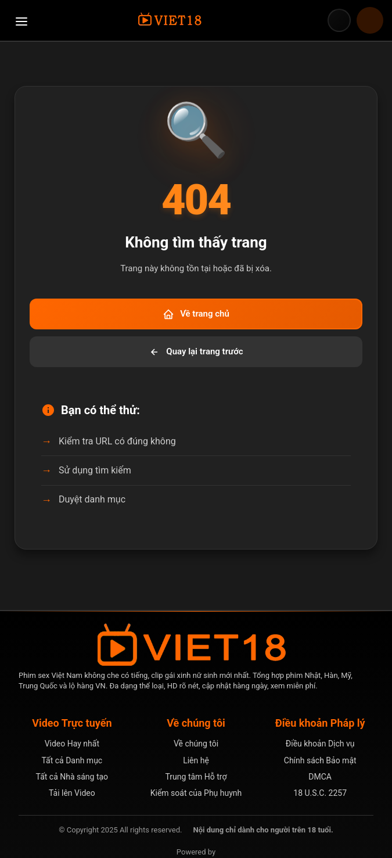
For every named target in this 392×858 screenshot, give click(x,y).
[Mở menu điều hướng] (21, 20)
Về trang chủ (196, 314)
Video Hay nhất (72, 743)
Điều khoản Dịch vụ (320, 743)
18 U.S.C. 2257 (320, 793)
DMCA (320, 776)
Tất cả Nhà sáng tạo (72, 776)
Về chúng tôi (196, 743)
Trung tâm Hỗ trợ (196, 776)
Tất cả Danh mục (71, 760)
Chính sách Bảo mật (320, 760)
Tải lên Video (72, 793)
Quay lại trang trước (196, 352)
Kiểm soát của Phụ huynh (196, 793)
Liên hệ (196, 760)
